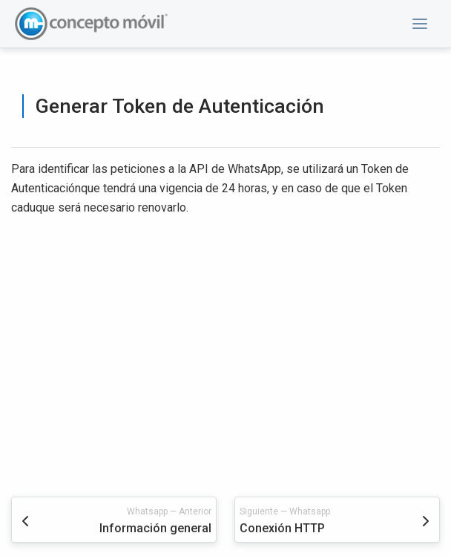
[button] (420, 24)
